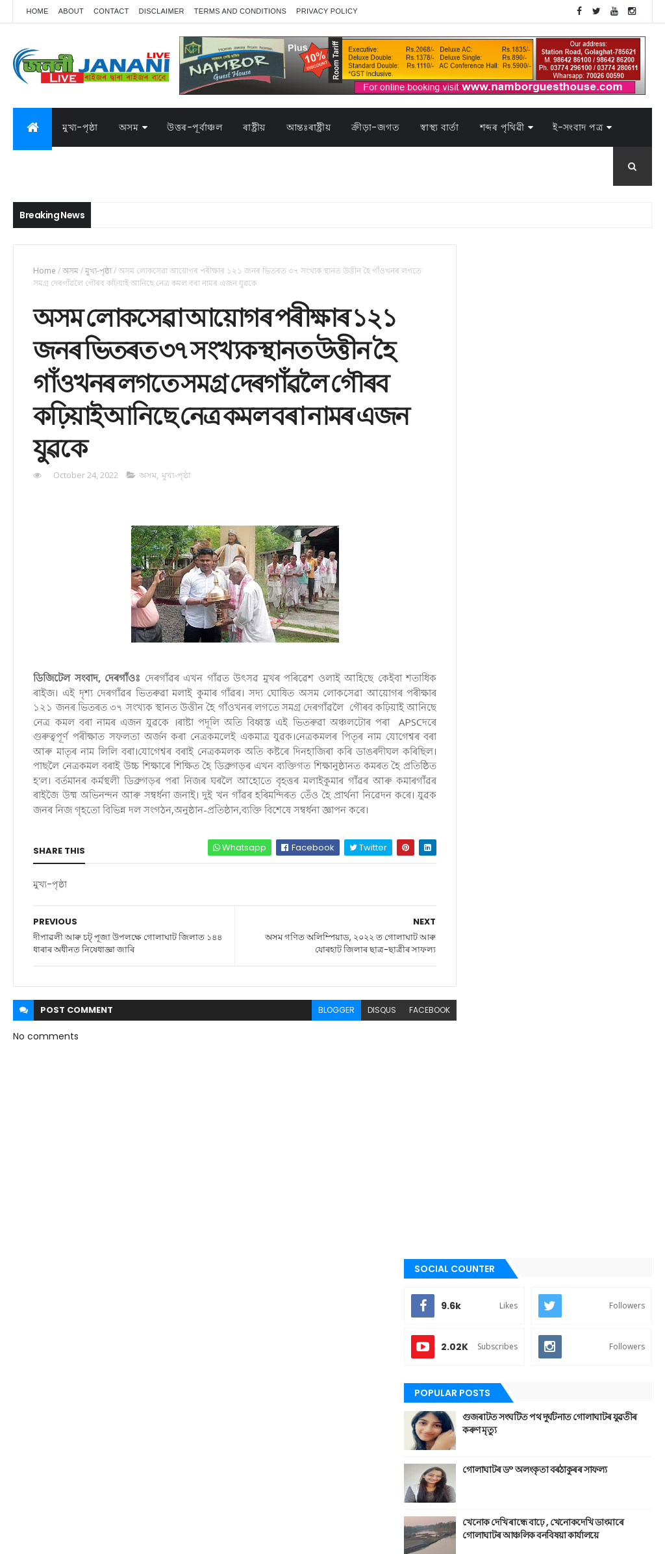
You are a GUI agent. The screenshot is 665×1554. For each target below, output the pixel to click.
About (71, 11)
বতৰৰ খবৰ (479, 1140)
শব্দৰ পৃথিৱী (502, 127)
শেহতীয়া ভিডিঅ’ (488, 1271)
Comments (602, 672)
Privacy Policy (327, 11)
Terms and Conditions (240, 11)
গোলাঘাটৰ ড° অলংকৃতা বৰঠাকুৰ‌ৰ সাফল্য (572, 568)
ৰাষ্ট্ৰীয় (254, 127)
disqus (358, 1035)
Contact (111, 11)
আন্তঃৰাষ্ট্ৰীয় (480, 942)
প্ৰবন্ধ (471, 1118)
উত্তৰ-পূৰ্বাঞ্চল (194, 127)
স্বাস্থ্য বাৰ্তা (439, 127)
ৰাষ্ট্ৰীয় (472, 1228)
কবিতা (473, 1008)
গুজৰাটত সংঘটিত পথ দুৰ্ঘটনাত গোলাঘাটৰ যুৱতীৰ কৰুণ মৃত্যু (566, 515)
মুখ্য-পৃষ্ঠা (80, 127)
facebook (405, 1035)
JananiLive (81, 1525)
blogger (312, 1035)
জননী (472, 1096)
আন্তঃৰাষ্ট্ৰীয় (308, 127)
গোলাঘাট (477, 1074)
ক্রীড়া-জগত (375, 127)
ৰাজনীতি (477, 1206)
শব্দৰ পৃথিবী (480, 1250)
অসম (129, 127)
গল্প (468, 1052)
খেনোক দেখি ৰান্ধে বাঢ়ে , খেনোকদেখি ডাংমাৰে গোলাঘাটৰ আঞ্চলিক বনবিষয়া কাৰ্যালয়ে (579, 626)
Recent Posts (503, 672)
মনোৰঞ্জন (477, 1161)
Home (37, 11)
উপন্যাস (475, 986)
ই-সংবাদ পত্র (578, 127)
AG (40, 1537)
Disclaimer (161, 11)
